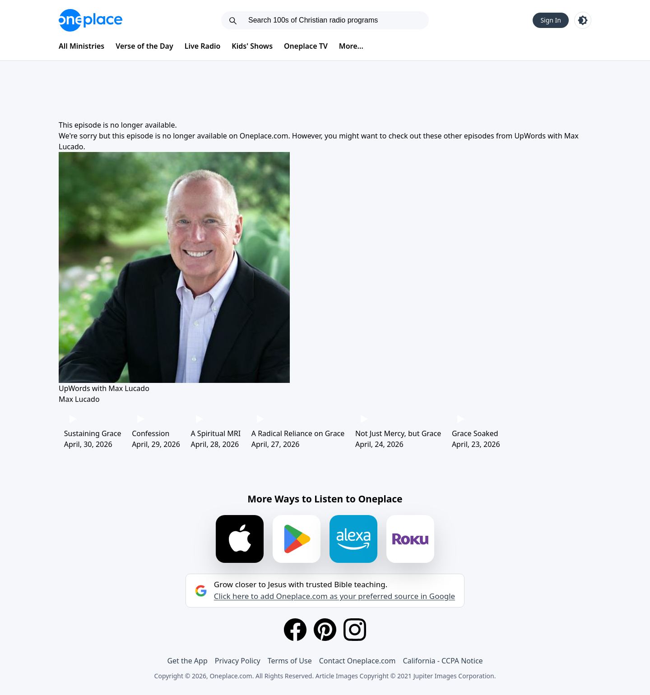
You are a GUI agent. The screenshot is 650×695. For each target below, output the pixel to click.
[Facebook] (295, 629)
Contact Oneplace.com (357, 661)
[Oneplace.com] (90, 20)
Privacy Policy (237, 661)
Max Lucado (79, 399)
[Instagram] (355, 629)
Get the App (187, 661)
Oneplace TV (306, 46)
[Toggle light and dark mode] (582, 20)
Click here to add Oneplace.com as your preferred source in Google (334, 596)
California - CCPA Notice (443, 661)
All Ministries (81, 46)
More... (351, 46)
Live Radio (203, 46)
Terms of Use (290, 661)
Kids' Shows (252, 46)
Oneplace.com (264, 136)
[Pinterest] (325, 629)
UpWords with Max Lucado (104, 388)
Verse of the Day (144, 46)
